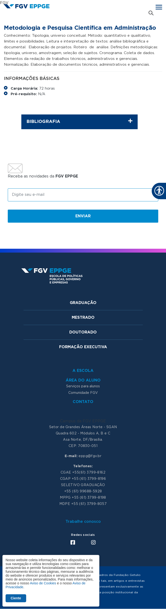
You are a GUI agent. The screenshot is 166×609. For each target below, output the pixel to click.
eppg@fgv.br (90, 456)
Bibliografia (79, 121)
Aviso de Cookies (43, 583)
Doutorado (83, 332)
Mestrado (83, 317)
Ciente (16, 598)
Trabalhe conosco (83, 522)
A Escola (83, 371)
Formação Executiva (83, 347)
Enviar (83, 216)
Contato (83, 402)
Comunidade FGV (83, 393)
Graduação (83, 303)
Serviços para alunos (83, 386)
